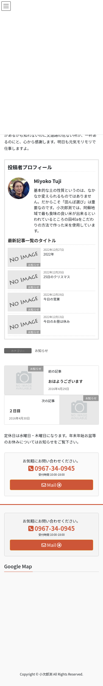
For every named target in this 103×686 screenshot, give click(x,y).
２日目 (15, 410)
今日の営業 (51, 299)
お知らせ (33, 265)
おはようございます (65, 381)
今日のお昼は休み (56, 321)
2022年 (48, 254)
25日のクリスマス (56, 276)
